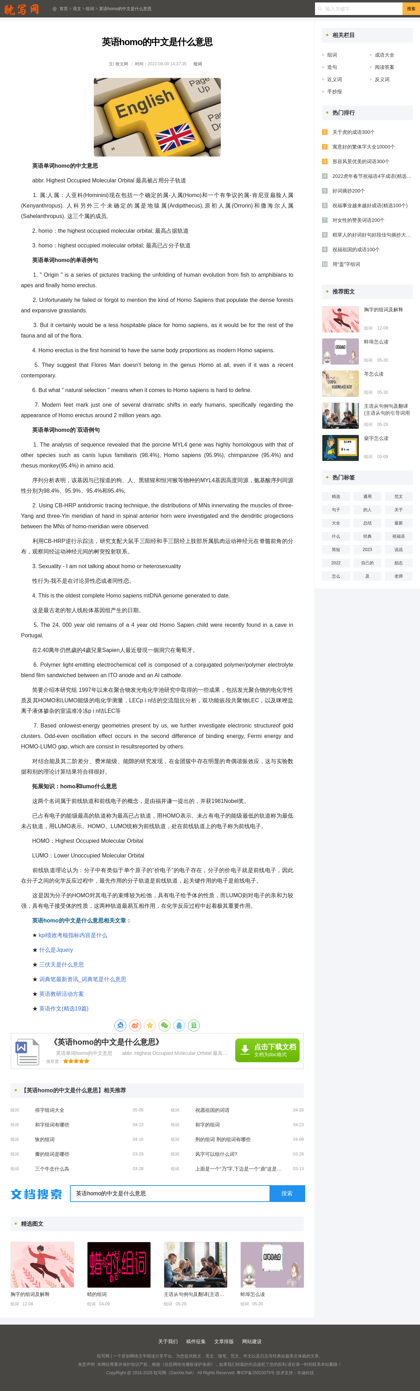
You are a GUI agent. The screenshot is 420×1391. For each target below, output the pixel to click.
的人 (367, 509)
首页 (63, 8)
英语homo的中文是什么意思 (125, 8)
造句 (332, 67)
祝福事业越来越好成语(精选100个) (370, 205)
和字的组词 (207, 1125)
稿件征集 (196, 1341)
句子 (336, 509)
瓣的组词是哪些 (52, 1154)
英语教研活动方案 (61, 994)
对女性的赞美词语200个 (358, 220)
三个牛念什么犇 (52, 1169)
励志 (398, 562)
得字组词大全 (49, 1110)
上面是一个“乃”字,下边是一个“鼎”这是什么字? (240, 1169)
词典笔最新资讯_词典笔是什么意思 (82, 979)
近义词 (334, 79)
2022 (336, 562)
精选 (336, 496)
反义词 (382, 79)
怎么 (336, 576)
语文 (77, 8)
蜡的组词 (97, 1294)
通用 (367, 496)
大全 (336, 523)
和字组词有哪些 (52, 1125)
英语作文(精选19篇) (63, 1009)
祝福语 (398, 536)
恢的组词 (45, 1139)
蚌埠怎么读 (252, 1294)
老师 (398, 576)
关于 (398, 509)
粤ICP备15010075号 (256, 1372)
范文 (398, 496)
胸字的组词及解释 (30, 1294)
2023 (367, 549)
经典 (367, 536)
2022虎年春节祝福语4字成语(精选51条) (372, 176)
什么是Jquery (56, 950)
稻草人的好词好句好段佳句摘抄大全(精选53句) (372, 235)
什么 (336, 536)
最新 (398, 523)
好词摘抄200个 (348, 191)
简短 (336, 549)
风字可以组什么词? (216, 1154)
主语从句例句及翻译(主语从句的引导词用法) (195, 1294)
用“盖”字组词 (346, 264)
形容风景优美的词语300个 (361, 161)
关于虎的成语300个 (353, 132)
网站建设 (252, 1341)
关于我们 (168, 1341)
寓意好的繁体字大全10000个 (363, 147)
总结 (367, 523)
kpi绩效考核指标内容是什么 (72, 935)
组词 (90, 8)
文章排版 (224, 1341)
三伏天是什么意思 (61, 965)
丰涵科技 (305, 1372)
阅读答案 (384, 67)
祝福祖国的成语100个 (356, 249)
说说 (398, 549)
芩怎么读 (374, 374)
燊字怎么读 (376, 438)
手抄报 (334, 91)
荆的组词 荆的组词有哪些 (223, 1139)
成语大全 (384, 55)
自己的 (367, 562)
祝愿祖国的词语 (212, 1110)
